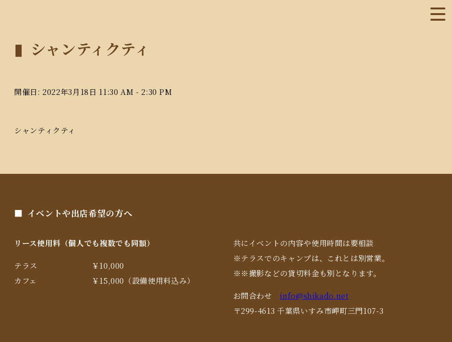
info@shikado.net (314, 295)
